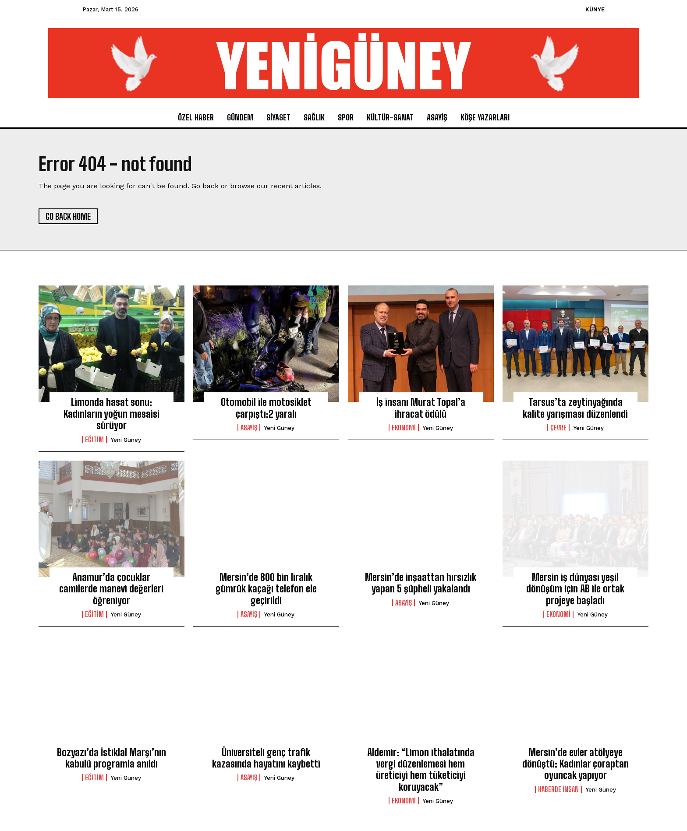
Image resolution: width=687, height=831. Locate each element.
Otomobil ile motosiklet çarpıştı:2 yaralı (266, 407)
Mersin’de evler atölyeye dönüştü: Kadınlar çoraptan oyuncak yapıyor (575, 764)
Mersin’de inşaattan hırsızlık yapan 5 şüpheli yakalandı (420, 583)
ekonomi (404, 427)
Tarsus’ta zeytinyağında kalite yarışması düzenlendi (575, 407)
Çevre (558, 427)
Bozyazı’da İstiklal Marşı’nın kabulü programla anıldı (111, 758)
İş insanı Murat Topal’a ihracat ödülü (420, 407)
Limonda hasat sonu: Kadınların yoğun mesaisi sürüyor (111, 413)
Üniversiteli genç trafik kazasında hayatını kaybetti (266, 758)
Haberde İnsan (558, 789)
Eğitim (94, 439)
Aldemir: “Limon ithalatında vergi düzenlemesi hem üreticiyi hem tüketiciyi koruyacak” (421, 769)
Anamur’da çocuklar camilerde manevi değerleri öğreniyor (111, 588)
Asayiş (249, 427)
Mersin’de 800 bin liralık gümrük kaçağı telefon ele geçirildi (266, 588)
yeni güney (126, 440)
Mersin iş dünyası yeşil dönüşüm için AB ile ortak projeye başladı (575, 588)
